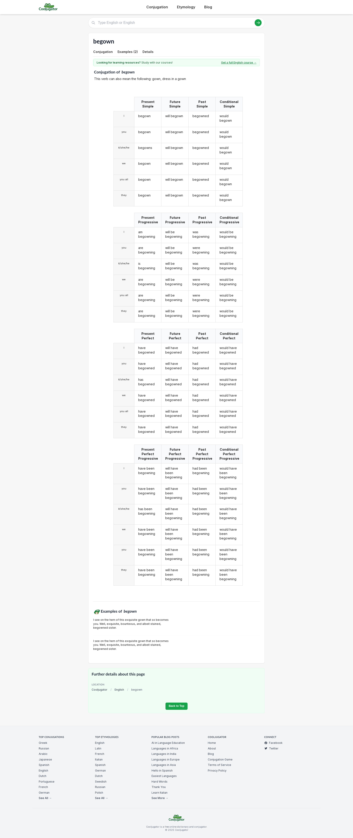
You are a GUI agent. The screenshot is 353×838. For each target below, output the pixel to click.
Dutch (42, 776)
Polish (99, 792)
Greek (43, 742)
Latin (98, 748)
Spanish (44, 765)
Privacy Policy (217, 770)
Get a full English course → (238, 62)
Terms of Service (219, 765)
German (44, 792)
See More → (160, 798)
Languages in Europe (166, 759)
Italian (99, 759)
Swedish (100, 781)
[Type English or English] (176, 22)
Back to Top (176, 706)
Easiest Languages (164, 776)
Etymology (186, 7)
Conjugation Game (220, 759)
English (119, 689)
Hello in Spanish (162, 770)
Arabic (43, 754)
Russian (44, 748)
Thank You (159, 787)
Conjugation (157, 7)
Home (212, 742)
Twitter (271, 748)
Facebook (273, 742)
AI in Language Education (168, 742)
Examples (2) (128, 52)
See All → (45, 798)
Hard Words (159, 781)
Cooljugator (99, 689)
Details (148, 52)
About (212, 748)
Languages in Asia (164, 765)
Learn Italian (159, 792)
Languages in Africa (165, 748)
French (43, 787)
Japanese (45, 759)
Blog (208, 7)
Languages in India (164, 754)
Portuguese (46, 781)
